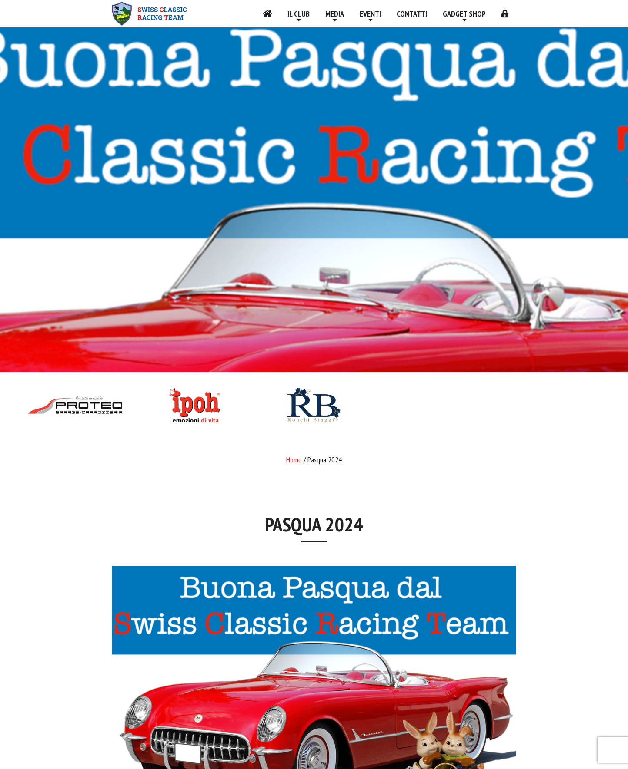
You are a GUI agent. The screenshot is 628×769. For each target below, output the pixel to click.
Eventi (370, 14)
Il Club (298, 14)
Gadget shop (464, 14)
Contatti (412, 14)
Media (334, 14)
